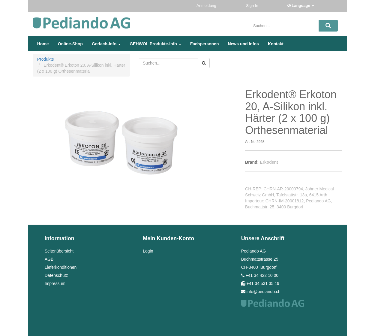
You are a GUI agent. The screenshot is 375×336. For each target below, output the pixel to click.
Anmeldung (206, 5)
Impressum (55, 283)
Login (148, 251)
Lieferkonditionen (61, 267)
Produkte (45, 59)
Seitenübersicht (59, 251)
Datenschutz (56, 275)
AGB (49, 259)
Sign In (252, 5)
